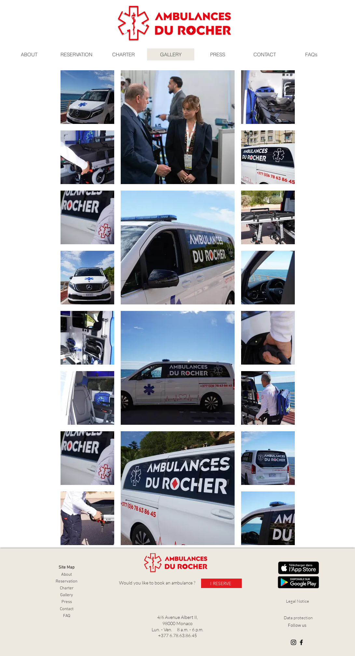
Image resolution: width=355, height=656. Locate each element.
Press (66, 602)
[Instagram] (293, 642)
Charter (67, 588)
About (66, 574)
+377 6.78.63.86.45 (177, 635)
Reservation (66, 581)
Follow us (297, 625)
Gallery (66, 595)
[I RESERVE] (221, 583)
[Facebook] (301, 642)
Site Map (67, 567)
